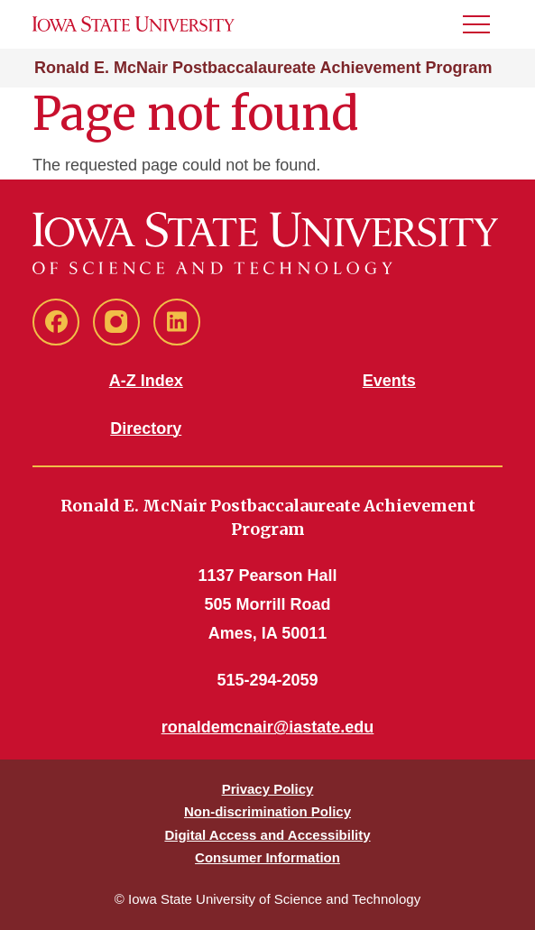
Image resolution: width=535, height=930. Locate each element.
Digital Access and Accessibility (267, 835)
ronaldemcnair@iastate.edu (267, 727)
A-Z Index (146, 381)
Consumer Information (267, 857)
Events (389, 381)
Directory (145, 428)
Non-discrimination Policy (267, 811)
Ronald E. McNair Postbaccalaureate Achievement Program (263, 68)
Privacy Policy (268, 788)
